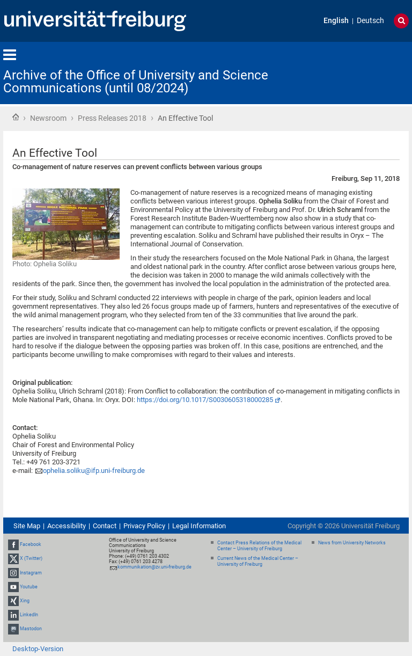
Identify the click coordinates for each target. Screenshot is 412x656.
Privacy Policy (144, 526)
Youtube (29, 586)
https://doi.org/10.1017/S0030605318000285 (205, 400)
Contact (104, 526)
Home (15, 117)
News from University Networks (352, 542)
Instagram (31, 572)
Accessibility (66, 526)
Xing (25, 600)
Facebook (30, 544)
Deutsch (370, 20)
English (336, 20)
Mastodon (31, 628)
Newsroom (48, 118)
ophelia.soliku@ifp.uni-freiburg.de (94, 471)
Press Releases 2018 (112, 118)
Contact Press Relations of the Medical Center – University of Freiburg (259, 545)
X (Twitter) (31, 558)
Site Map (26, 526)
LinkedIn (29, 614)
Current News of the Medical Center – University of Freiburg (257, 561)
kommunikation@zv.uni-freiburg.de (154, 567)
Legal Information (199, 526)
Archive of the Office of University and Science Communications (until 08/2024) (135, 82)
